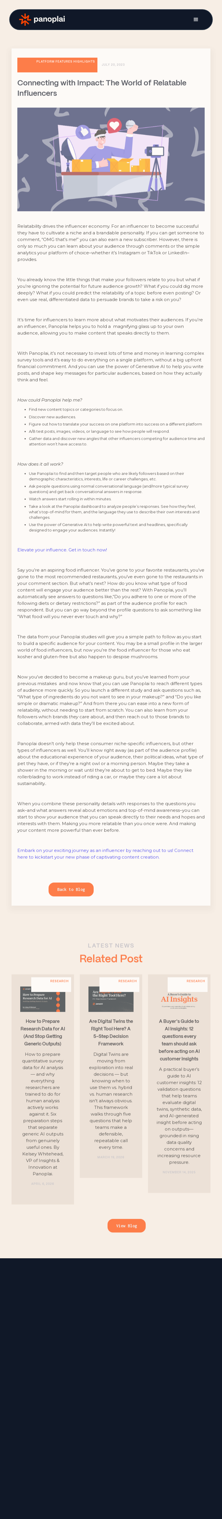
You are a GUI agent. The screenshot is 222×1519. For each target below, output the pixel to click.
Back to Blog (71, 897)
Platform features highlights (65, 70)
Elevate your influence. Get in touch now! (62, 558)
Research (59, 989)
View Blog (126, 1234)
